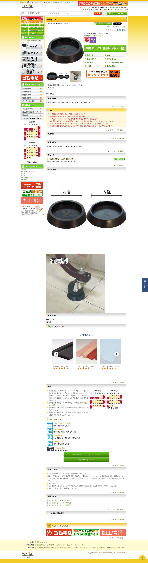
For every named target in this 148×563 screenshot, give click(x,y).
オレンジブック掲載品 (63, 505)
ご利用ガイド (46, 2)
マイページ (95, 9)
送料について (60, 545)
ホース (23, 174)
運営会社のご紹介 (42, 542)
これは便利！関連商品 (115, 62)
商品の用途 (111, 66)
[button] (56, 354)
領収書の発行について (86, 460)
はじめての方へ (33, 2)
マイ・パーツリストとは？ (116, 27)
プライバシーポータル (82, 548)
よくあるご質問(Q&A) (98, 548)
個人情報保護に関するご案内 (45, 548)
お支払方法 (50, 545)
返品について (91, 59)
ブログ (56, 2)
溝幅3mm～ (24, 180)
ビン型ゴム (24, 170)
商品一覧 (90, 55)
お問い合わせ (111, 59)
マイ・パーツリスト (115, 9)
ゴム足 (68, 503)
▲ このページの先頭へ (116, 107)
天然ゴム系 (57, 500)
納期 (108, 55)
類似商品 (90, 62)
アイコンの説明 (97, 36)
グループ (50, 505)
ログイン (87, 9)
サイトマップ (121, 548)
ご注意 (89, 66)
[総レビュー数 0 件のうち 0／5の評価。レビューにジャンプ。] (116, 30)
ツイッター (65, 2)
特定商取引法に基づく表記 (65, 548)
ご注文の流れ (41, 545)
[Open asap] (142, 558)
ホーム (23, 2)
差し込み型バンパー (27, 178)
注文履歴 (104, 9)
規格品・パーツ (58, 503)
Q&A (126, 9)
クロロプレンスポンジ (27, 172)
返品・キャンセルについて (75, 545)
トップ (49, 500)
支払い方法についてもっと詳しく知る (86, 454)
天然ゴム (66, 500)
